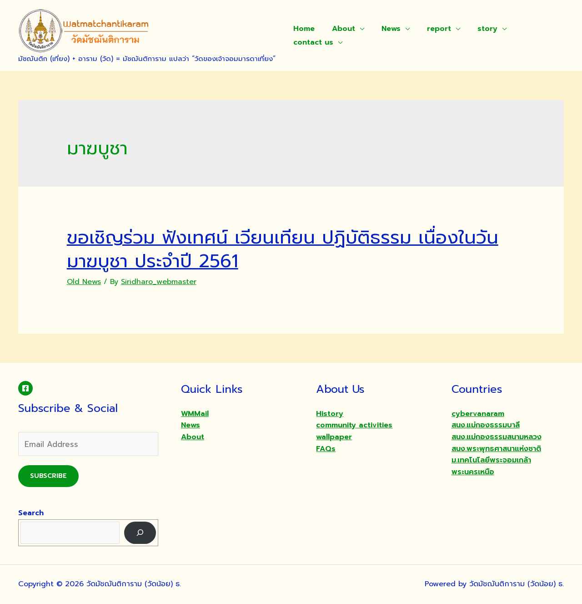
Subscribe (48, 476)
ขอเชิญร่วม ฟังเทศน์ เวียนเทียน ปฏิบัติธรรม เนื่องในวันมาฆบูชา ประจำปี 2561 (282, 249)
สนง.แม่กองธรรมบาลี (486, 425)
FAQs (326, 448)
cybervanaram (478, 413)
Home (302, 28)
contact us (312, 42)
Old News (84, 281)
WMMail (195, 413)
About (339, 28)
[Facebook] (25, 388)
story (475, 28)
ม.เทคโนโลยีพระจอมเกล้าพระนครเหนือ (491, 466)
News (384, 28)
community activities (354, 425)
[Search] (140, 533)
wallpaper (334, 436)
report (429, 28)
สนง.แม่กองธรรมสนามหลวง (497, 436)
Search (31, 513)
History (329, 413)
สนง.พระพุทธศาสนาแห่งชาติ (496, 448)
